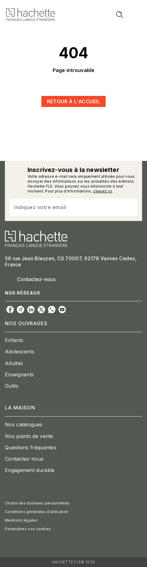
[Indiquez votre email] (66, 207)
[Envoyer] (130, 207)
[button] (73, 101)
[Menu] (127, 14)
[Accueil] (30, 14)
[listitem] (10, 309)
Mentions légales (21, 520)
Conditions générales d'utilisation (36, 511)
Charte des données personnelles (37, 503)
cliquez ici (102, 191)
